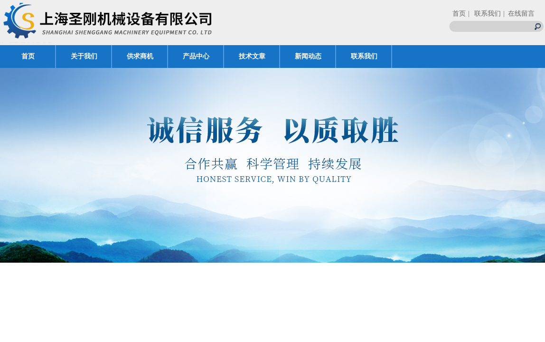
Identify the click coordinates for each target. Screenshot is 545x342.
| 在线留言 (519, 13)
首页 (459, 13)
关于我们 (84, 56)
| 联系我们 (484, 13)
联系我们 (364, 56)
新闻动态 (308, 56)
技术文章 (252, 56)
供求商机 (140, 56)
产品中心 (196, 56)
